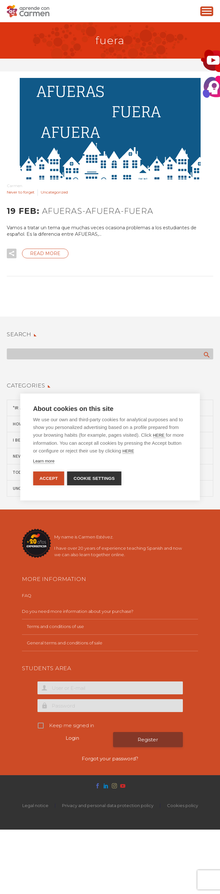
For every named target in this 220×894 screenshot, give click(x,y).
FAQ (26, 595)
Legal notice (35, 806)
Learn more (43, 461)
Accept (48, 478)
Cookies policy (182, 806)
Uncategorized (54, 192)
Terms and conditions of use (55, 626)
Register (148, 740)
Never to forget (21, 192)
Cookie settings (94, 478)
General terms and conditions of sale (64, 642)
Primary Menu (207, 11)
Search (206, 354)
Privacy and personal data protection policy (107, 806)
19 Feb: (80, 211)
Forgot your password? (110, 759)
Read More (45, 253)
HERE (159, 435)
